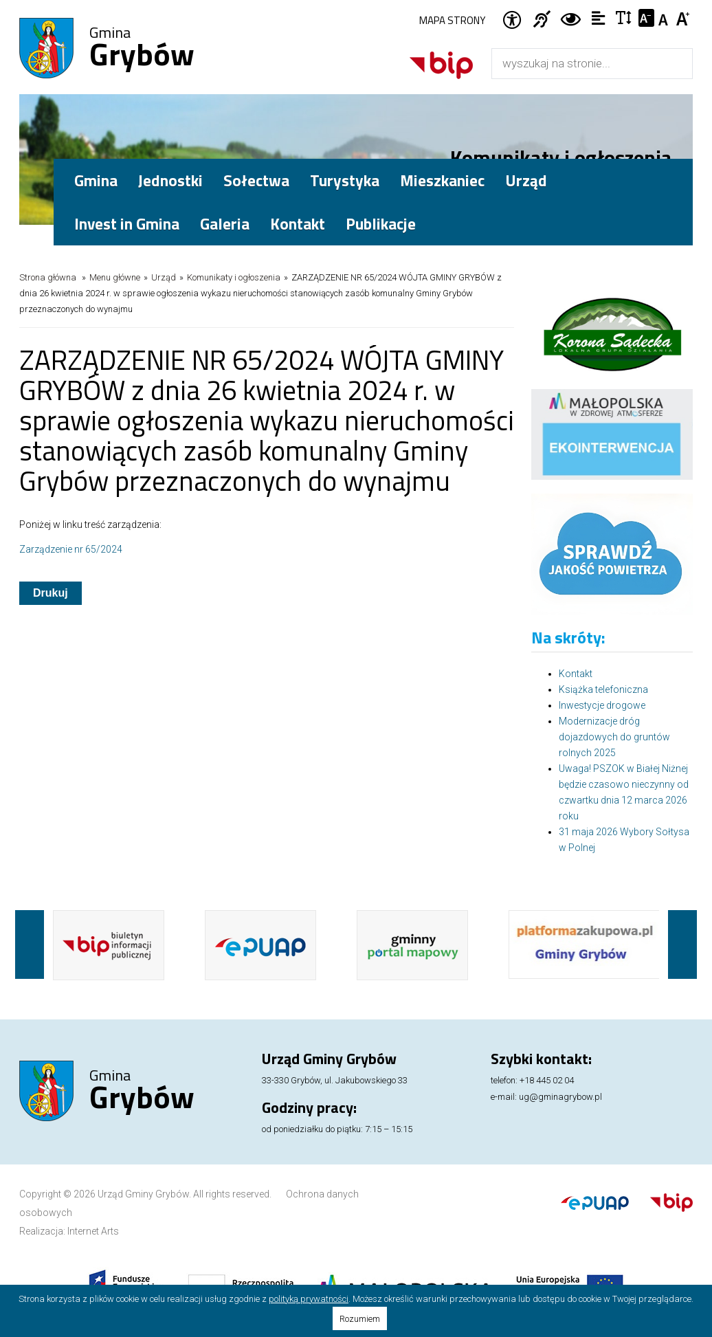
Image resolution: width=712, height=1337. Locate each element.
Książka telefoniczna (603, 689)
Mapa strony (452, 20)
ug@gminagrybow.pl (560, 1097)
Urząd (163, 277)
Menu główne (114, 277)
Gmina (141, 49)
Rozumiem (360, 1319)
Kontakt (297, 224)
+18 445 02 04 (547, 1080)
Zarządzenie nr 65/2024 (70, 549)
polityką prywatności (308, 1299)
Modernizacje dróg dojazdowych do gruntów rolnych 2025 (614, 737)
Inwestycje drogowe (602, 705)
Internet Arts (93, 1231)
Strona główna (47, 277)
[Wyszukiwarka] (577, 63)
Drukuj (50, 593)
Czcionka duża (683, 18)
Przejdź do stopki (356, 0)
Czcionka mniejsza (646, 18)
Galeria (224, 224)
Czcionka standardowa (665, 18)
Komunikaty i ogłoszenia (233, 277)
